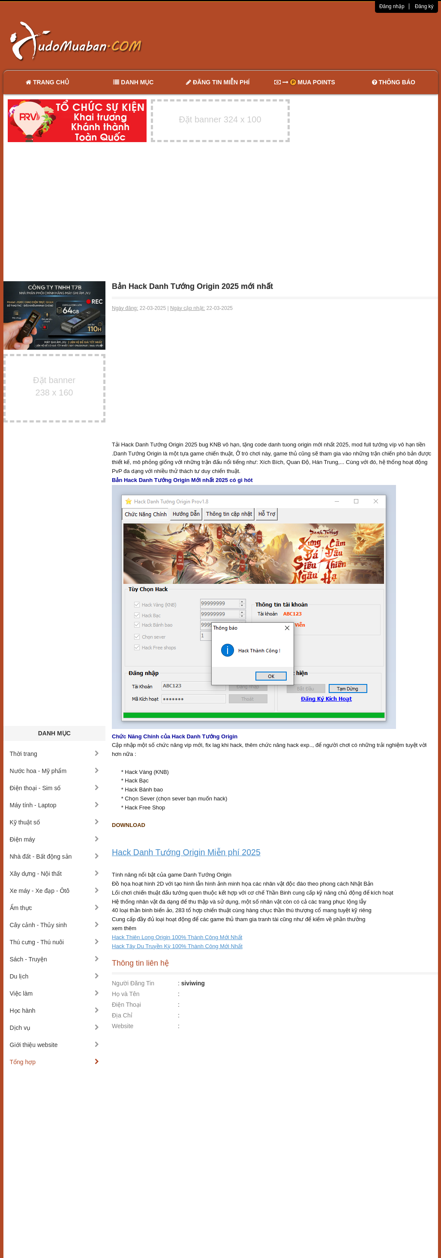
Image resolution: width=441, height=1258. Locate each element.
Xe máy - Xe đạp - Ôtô (54, 890)
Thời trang (54, 753)
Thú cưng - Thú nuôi (54, 942)
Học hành (54, 1010)
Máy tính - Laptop (54, 805)
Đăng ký (424, 6)
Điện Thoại (126, 1004)
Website (122, 1026)
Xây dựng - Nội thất (54, 873)
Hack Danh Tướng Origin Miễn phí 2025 (186, 852)
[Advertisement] (310, 41)
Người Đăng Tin (133, 983)
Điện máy (54, 839)
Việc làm (54, 993)
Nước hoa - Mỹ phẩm (54, 770)
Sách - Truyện (54, 959)
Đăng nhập (392, 6)
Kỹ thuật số (54, 822)
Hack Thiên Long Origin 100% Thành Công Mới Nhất (177, 937)
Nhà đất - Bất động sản (54, 856)
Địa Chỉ (122, 1015)
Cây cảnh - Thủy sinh (54, 925)
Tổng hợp (54, 1062)
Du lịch (54, 976)
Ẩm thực (54, 907)
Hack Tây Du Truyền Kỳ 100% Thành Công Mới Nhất (177, 946)
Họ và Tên (126, 993)
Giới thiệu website (54, 1044)
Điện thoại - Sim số (54, 788)
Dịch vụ (54, 1027)
